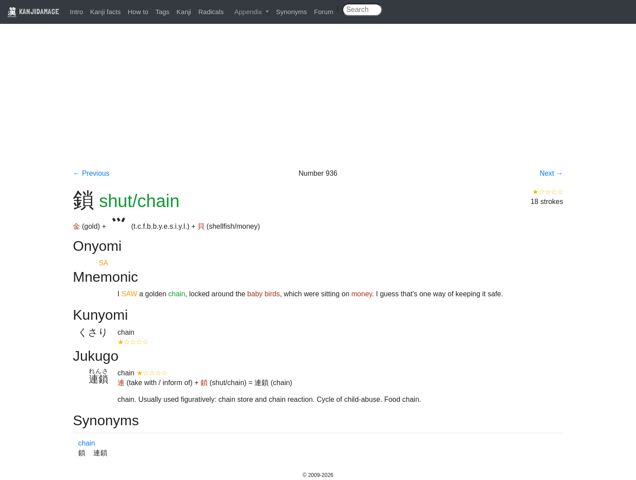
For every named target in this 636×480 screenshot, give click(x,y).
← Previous (91, 173)
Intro (76, 11)
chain (86, 443)
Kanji (184, 11)
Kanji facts (105, 11)
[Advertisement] (318, 102)
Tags (162, 11)
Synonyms (291, 11)
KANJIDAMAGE (33, 11)
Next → (551, 173)
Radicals (211, 11)
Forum (323, 11)
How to (138, 11)
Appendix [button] (249, 11)
